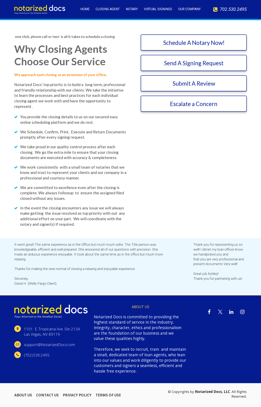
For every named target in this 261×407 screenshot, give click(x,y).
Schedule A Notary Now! (194, 42)
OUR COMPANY (189, 9)
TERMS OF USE (108, 395)
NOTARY (132, 9)
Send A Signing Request (193, 63)
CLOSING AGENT (108, 9)
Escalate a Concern (193, 103)
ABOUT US (23, 395)
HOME (85, 9)
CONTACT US (47, 395)
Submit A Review (194, 83)
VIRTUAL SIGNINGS (158, 9)
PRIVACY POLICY (77, 395)
